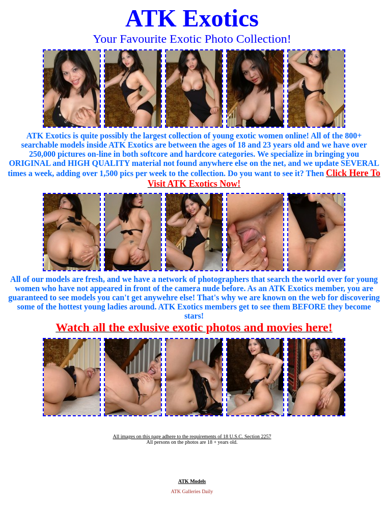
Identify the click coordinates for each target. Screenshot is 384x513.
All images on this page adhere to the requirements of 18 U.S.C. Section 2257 (192, 436)
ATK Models (192, 481)
